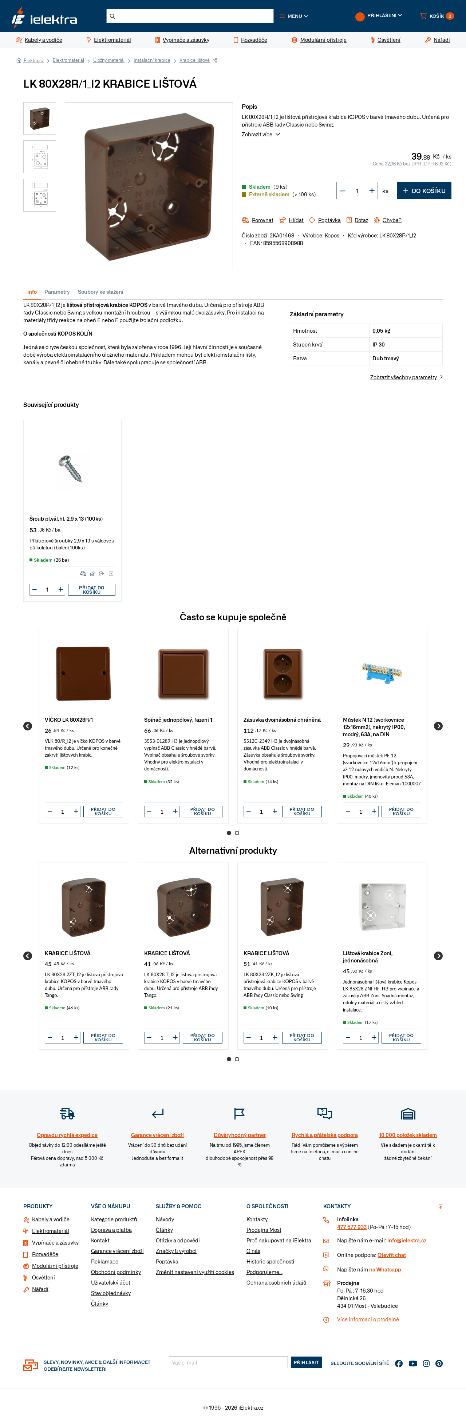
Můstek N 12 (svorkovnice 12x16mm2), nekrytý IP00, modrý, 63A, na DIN (374, 726)
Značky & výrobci (176, 1251)
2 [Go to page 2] (237, 833)
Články (99, 1303)
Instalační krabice (152, 60)
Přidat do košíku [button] (103, 811)
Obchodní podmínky (116, 1272)
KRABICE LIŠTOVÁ (68, 953)
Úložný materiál (109, 60)
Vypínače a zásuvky (55, 1242)
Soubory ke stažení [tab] (100, 292)
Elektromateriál (68, 60)
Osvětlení (43, 1277)
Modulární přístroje (55, 1266)
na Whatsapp (385, 1269)
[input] (62, 811)
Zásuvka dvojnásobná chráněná (282, 719)
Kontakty (257, 1219)
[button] (294, 16)
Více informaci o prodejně (368, 1319)
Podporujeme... (264, 1272)
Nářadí (40, 1289)
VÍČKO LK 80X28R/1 (69, 719)
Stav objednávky (111, 1293)
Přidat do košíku (91, 589)
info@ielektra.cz (406, 1240)
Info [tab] (32, 292)
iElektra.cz (33, 60)
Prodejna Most (263, 1230)
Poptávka (167, 1261)
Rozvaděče (45, 1254)
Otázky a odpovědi (178, 1240)
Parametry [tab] (57, 292)
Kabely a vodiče (51, 1219)
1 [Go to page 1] (229, 833)
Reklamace (104, 1261)
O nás (253, 1251)
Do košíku (424, 190)
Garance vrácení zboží (117, 1251)
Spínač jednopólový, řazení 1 (178, 719)
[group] (84, 726)
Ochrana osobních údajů (276, 1282)
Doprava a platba (111, 1230)
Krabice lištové (194, 60)
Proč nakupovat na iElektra (278, 1240)
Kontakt (100, 1240)
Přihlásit (306, 1362)
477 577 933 (352, 1227)
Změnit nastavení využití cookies (195, 1272)
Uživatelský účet (110, 1282)
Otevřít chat (392, 1255)
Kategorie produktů (114, 1219)
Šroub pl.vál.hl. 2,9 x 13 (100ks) (66, 518)
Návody (165, 1219)
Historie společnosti (270, 1261)
